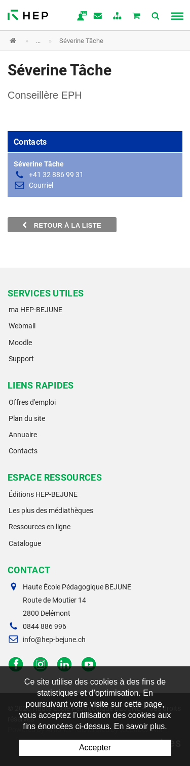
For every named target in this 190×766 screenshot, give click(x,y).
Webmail (22, 326)
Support (21, 359)
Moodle (20, 342)
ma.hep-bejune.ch (79, 16)
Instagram (40, 664)
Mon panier (136, 16)
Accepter (95, 747)
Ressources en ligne (39, 527)
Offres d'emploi (32, 402)
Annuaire (23, 435)
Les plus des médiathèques (51, 510)
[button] (87, 40)
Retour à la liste (62, 225)
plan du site (117, 16)
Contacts (23, 451)
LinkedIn (64, 664)
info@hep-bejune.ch (54, 639)
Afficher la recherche (156, 16)
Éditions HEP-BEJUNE (43, 494)
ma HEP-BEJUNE (35, 310)
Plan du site (27, 418)
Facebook (16, 664)
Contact (98, 16)
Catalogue (25, 543)
